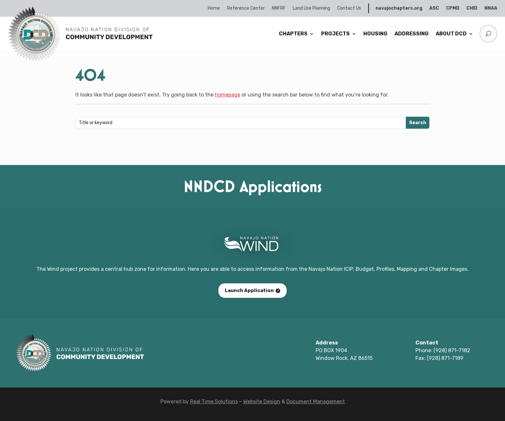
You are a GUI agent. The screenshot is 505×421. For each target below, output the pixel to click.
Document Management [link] (315, 401)
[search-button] (487, 33)
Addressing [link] (412, 34)
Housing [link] (375, 34)
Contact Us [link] (349, 8)
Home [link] (214, 8)
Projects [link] (335, 34)
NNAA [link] (490, 8)
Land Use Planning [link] (311, 8)
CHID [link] (471, 8)
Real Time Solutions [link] (214, 401)
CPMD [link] (452, 8)
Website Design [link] (261, 401)
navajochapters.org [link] (399, 8)
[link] (80, 60)
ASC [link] (434, 8)
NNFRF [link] (279, 8)
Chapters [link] (293, 34)
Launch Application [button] (249, 290)
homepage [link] (227, 95)
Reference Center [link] (246, 8)
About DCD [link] (451, 34)
